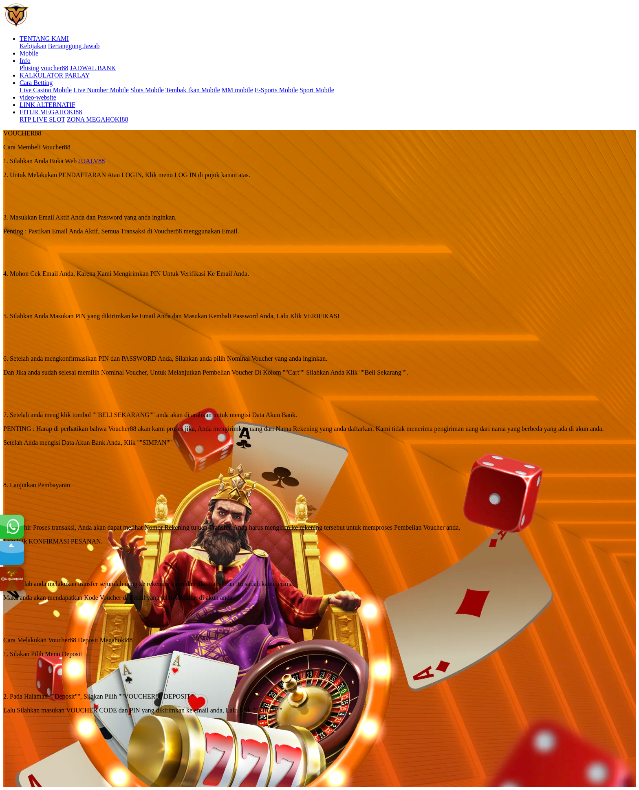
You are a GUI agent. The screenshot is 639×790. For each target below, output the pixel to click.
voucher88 (54, 67)
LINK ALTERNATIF (47, 104)
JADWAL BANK (93, 67)
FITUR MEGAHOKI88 (51, 112)
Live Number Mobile (101, 90)
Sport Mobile (317, 90)
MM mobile (237, 90)
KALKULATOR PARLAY (55, 75)
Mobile (29, 53)
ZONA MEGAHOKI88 (97, 119)
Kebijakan (33, 45)
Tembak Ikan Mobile (192, 90)
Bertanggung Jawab (74, 45)
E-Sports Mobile (276, 90)
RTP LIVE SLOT (42, 119)
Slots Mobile (147, 90)
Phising (29, 67)
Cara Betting (36, 82)
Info (25, 60)
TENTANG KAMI (44, 38)
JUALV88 (91, 161)
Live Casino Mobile (46, 90)
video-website (38, 97)
